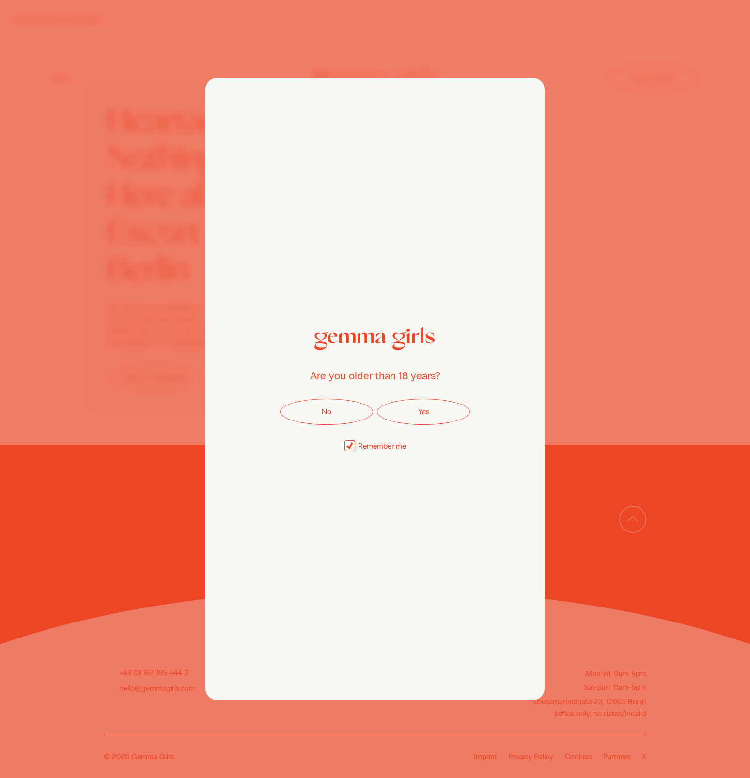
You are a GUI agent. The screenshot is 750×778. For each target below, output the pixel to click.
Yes (423, 411)
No (326, 411)
